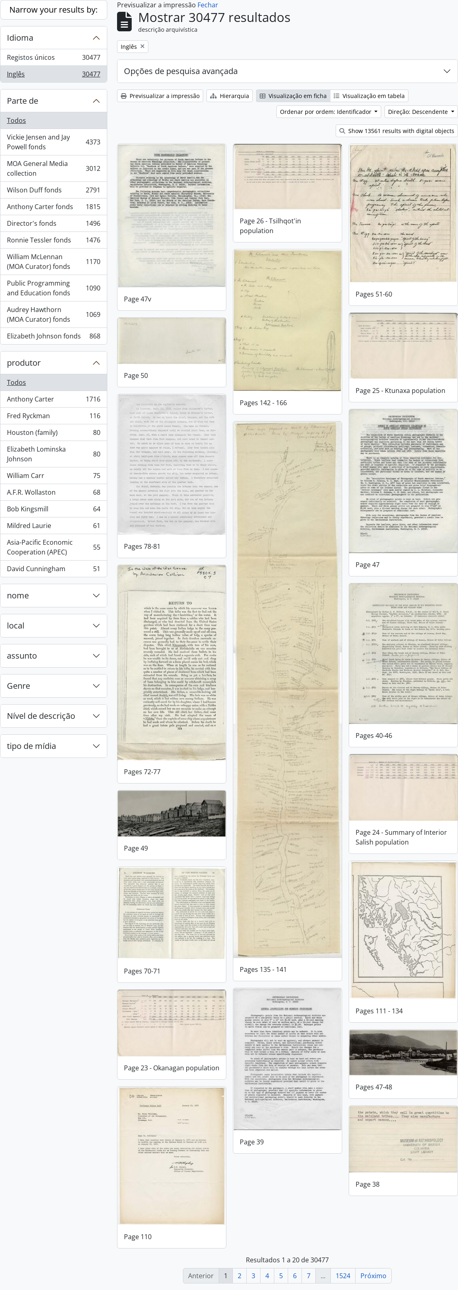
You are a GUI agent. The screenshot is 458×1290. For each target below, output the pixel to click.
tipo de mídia (31, 745)
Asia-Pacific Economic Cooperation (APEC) (53, 547)
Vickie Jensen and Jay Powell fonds (53, 142)
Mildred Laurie (53, 527)
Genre (18, 685)
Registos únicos (53, 59)
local (15, 625)
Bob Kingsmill (53, 510)
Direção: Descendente (418, 112)
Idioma (20, 37)
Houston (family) (53, 434)
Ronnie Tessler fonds (53, 242)
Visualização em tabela (369, 96)
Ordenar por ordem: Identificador (326, 112)
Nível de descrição (41, 715)
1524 (343, 1275)
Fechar (208, 4)
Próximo (373, 1275)
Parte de (22, 100)
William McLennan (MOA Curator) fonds (53, 261)
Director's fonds (53, 225)
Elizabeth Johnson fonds (53, 337)
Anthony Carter (53, 401)
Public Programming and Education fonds (53, 288)
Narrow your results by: (53, 9)
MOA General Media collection (53, 168)
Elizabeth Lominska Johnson (53, 454)
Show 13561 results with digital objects (396, 131)
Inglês (53, 75)
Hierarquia (229, 96)
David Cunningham (53, 570)
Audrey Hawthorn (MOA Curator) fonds (53, 314)
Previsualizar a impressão (160, 96)
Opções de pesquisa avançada (181, 70)
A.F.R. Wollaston (53, 494)
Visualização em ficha (293, 96)
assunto (22, 655)
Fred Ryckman (53, 417)
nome (18, 595)
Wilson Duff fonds (53, 192)
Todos (16, 120)
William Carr (53, 477)
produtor (24, 362)
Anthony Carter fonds (53, 208)
